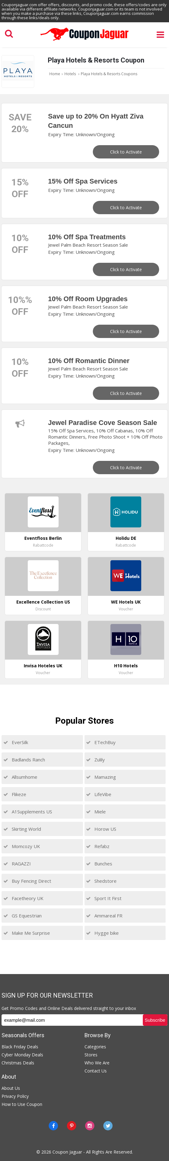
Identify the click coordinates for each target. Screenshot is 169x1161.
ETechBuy (101, 742)
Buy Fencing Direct (27, 881)
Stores (90, 1055)
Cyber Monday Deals (22, 1055)
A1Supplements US (27, 811)
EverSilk (15, 742)
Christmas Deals (18, 1063)
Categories (95, 1047)
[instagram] (89, 1125)
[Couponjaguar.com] (84, 40)
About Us (11, 1088)
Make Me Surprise (26, 933)
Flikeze (14, 794)
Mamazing (101, 777)
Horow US (101, 829)
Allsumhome (20, 777)
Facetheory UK (23, 898)
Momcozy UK (21, 846)
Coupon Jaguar (67, 1152)
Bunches (99, 863)
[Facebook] (53, 1125)
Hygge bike (102, 933)
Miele (96, 811)
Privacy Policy (15, 1096)
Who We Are (96, 1063)
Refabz (97, 846)
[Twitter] (108, 1125)
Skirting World (22, 829)
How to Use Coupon (22, 1104)
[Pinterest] (71, 1125)
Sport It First (104, 898)
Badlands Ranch (24, 759)
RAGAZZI (17, 863)
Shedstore (101, 881)
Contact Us (95, 1071)
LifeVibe (98, 794)
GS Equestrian (22, 915)
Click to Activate (126, 152)
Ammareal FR (104, 915)
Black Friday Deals (20, 1047)
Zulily (95, 759)
